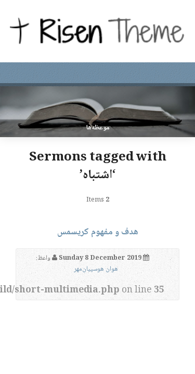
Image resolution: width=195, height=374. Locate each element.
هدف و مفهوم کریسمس (97, 232)
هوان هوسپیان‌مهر (96, 269)
